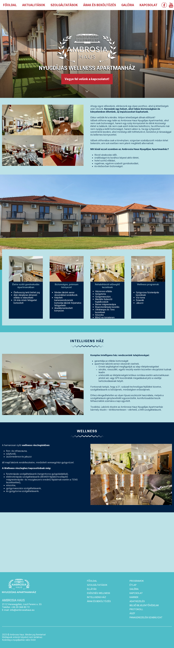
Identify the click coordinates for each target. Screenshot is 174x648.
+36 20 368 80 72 (20, 607)
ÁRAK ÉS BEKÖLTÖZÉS (99, 5)
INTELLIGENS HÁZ (96, 597)
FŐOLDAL (10, 5)
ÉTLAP (133, 585)
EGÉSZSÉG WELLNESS (98, 593)
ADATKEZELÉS (137, 601)
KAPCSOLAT (148, 5)
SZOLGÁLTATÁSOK (64, 5)
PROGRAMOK (137, 580)
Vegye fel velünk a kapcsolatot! (87, 79)
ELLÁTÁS (91, 589)
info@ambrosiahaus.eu (22, 610)
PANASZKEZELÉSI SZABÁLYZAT (146, 617)
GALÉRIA (127, 5)
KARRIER (134, 597)
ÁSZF (132, 613)
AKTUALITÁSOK (33, 5)
